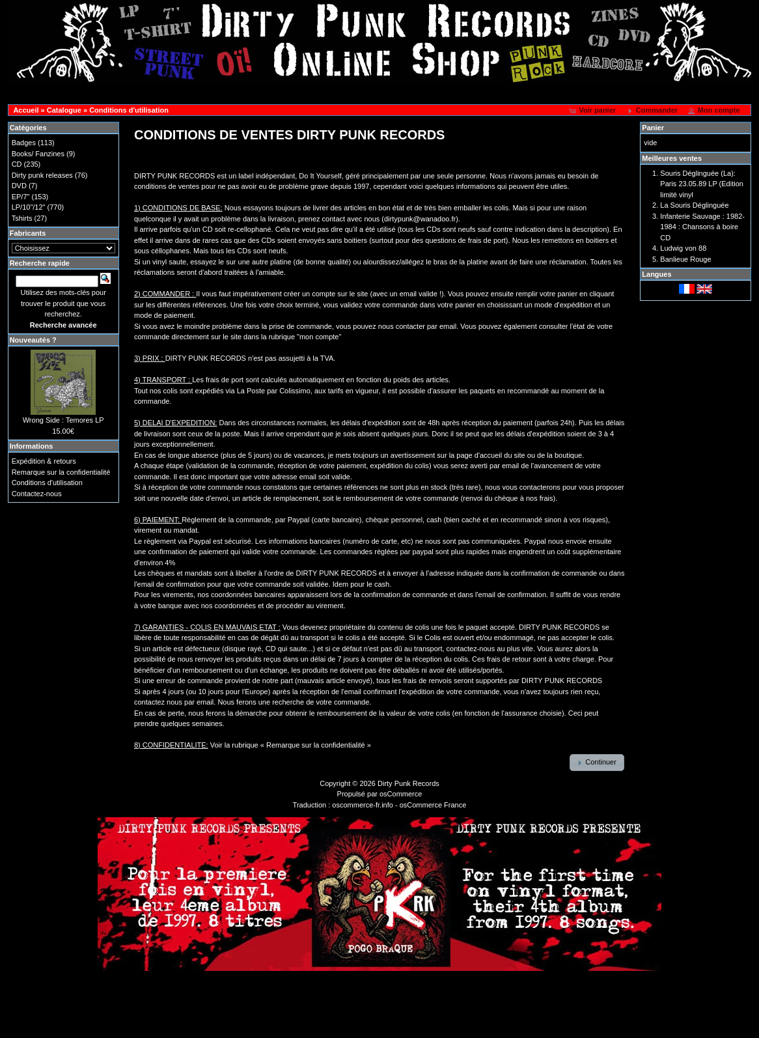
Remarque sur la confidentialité (61, 472)
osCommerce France (433, 805)
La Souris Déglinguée (694, 205)
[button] (593, 111)
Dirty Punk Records (408, 783)
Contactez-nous (37, 494)
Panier (653, 128)
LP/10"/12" (29, 207)
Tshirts (22, 218)
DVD (19, 185)
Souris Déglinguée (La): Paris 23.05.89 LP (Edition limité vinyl (701, 184)
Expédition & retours (44, 461)
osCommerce (401, 794)
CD (17, 164)
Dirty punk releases (42, 175)
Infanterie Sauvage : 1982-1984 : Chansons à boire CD (702, 227)
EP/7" (21, 197)
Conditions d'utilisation (129, 110)
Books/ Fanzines (38, 154)
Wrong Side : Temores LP (63, 420)
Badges (24, 143)
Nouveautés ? (33, 340)
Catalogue (64, 110)
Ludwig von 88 (683, 248)
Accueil (25, 110)
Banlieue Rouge (685, 259)
